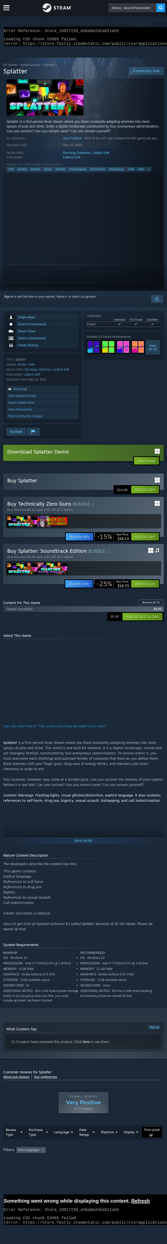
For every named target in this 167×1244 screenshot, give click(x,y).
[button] (145, 493)
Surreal (22, 172)
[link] (113, 540)
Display (129, 1135)
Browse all (151, 605)
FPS (11, 172)
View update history (22, 399)
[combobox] (132, 8)
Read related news (21, 405)
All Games (10, 68)
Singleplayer (116, 172)
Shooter (61, 172)
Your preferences (45, 1080)
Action (48, 172)
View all (154, 1030)
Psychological (77, 172)
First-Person (97, 172)
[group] (83, 1153)
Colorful (35, 172)
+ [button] (149, 172)
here (86, 1045)
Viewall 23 (152, 350)
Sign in (8, 299)
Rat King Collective (76, 156)
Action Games (30, 68)
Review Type (11, 1135)
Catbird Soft (101, 156)
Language (61, 1135)
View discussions (20, 412)
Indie (141, 172)
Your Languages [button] (29, 1153)
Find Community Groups (25, 419)
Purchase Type (35, 1135)
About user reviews (16, 1080)
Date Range (84, 1135)
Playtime (107, 1135)
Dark (131, 172)
